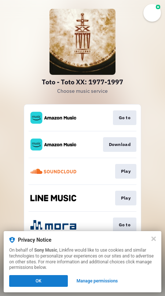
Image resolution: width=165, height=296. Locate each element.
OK (38, 281)
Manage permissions (97, 281)
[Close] (154, 239)
